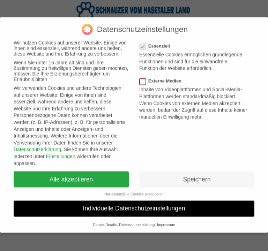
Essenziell (157, 40)
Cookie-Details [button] (105, 219)
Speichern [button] (197, 173)
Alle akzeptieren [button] (71, 173)
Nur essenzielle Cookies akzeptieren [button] (134, 188)
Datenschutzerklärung (37, 144)
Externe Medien (163, 75)
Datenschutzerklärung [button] (137, 219)
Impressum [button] (166, 219)
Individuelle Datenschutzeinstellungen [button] (134, 202)
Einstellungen (60, 150)
